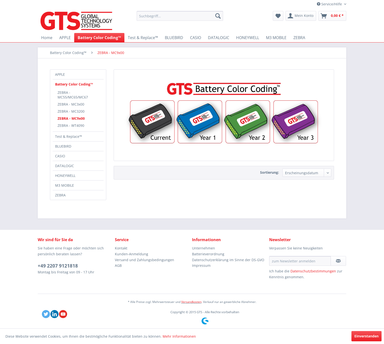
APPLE (60, 74)
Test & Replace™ (68, 136)
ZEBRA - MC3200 (71, 111)
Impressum (201, 265)
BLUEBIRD (63, 146)
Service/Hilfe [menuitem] (330, 4)
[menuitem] (180, 16)
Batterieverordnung (208, 254)
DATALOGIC (64, 165)
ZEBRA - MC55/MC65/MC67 (73, 94)
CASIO (60, 156)
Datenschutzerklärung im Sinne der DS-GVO (228, 260)
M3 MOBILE (64, 185)
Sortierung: (269, 172)
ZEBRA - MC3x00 (71, 104)
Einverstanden (366, 336)
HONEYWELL (65, 175)
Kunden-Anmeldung (131, 254)
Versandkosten (191, 302)
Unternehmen (203, 248)
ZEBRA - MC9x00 (71, 118)
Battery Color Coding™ (74, 84)
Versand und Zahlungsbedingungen (144, 260)
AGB (118, 265)
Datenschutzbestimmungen (313, 271)
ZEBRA (60, 195)
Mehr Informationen (179, 336)
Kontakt (121, 248)
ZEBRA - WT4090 (71, 125)
